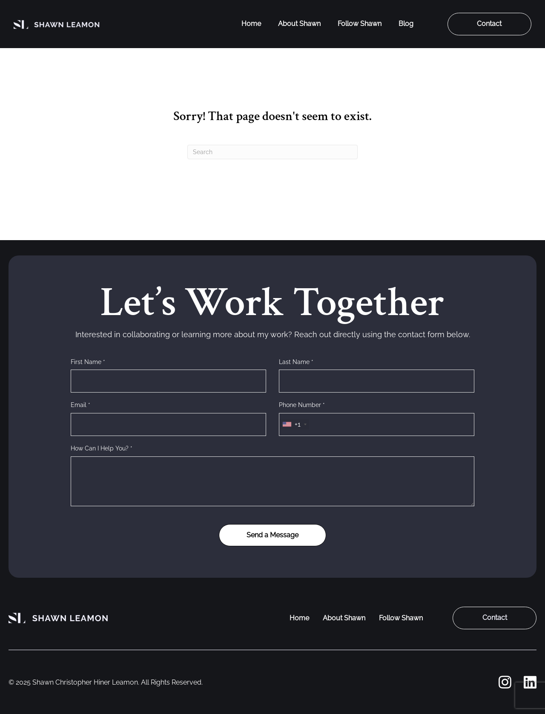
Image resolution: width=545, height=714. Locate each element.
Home (251, 24)
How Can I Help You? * (101, 448)
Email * (80, 404)
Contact (489, 24)
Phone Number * (302, 404)
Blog (406, 24)
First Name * (88, 361)
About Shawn (299, 24)
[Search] (272, 152)
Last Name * (296, 361)
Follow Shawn (360, 24)
